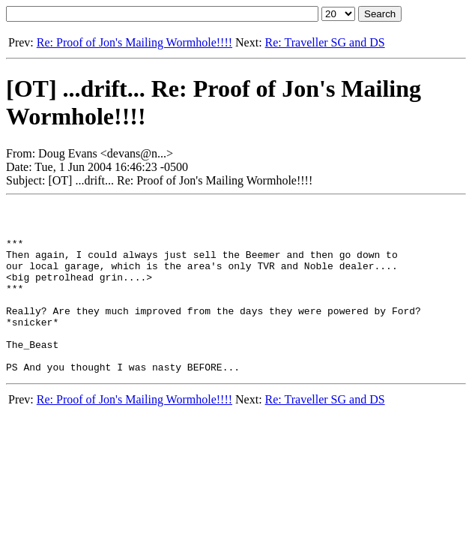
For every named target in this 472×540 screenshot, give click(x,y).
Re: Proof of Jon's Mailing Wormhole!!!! (134, 42)
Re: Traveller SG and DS (325, 42)
